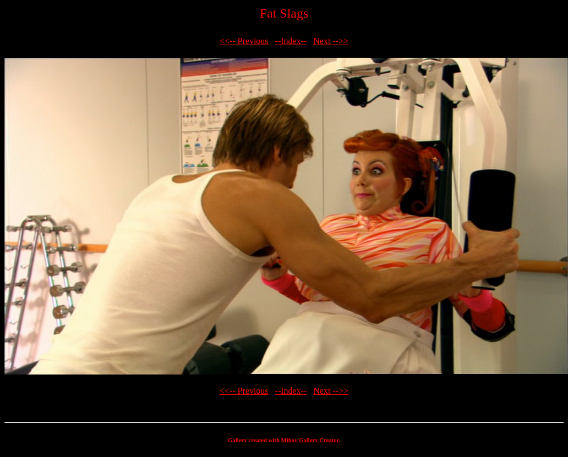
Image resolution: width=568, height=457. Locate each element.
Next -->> (330, 41)
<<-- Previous (244, 41)
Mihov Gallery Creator (310, 440)
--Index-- (291, 41)
